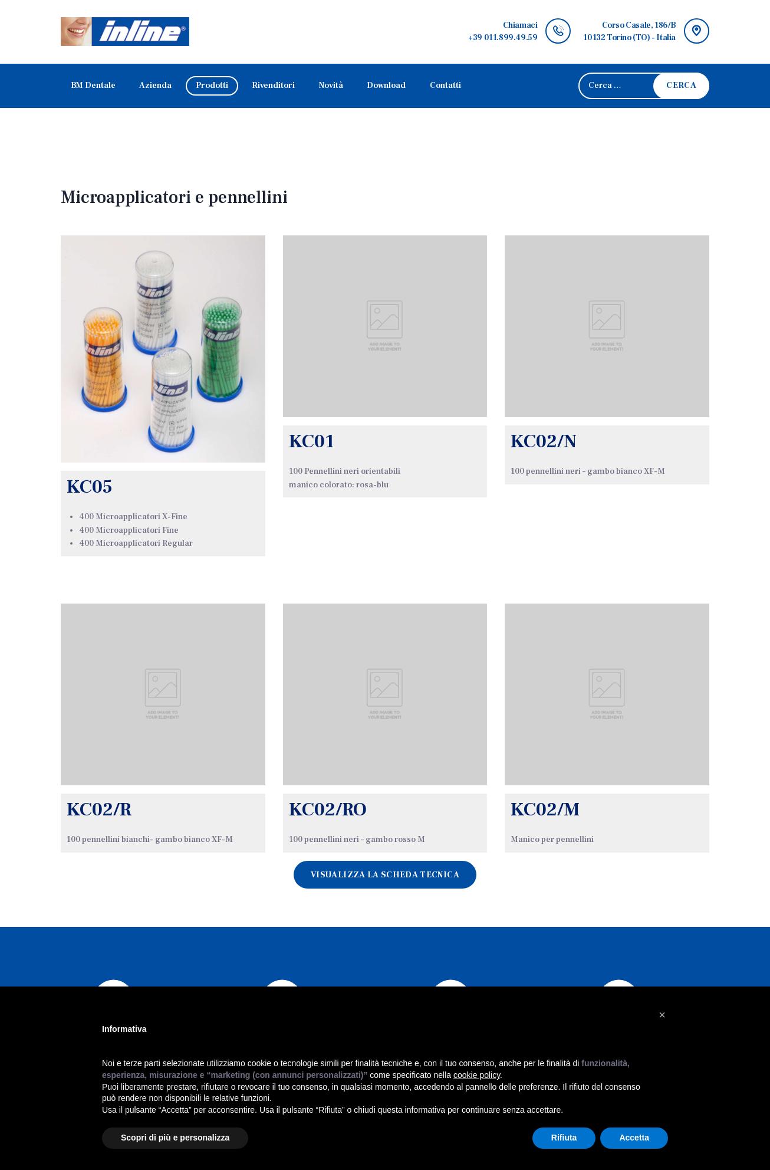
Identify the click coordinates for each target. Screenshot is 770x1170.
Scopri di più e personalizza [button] (175, 1137)
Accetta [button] (634, 1137)
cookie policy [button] (476, 1075)
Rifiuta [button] (564, 1137)
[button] (662, 1014)
